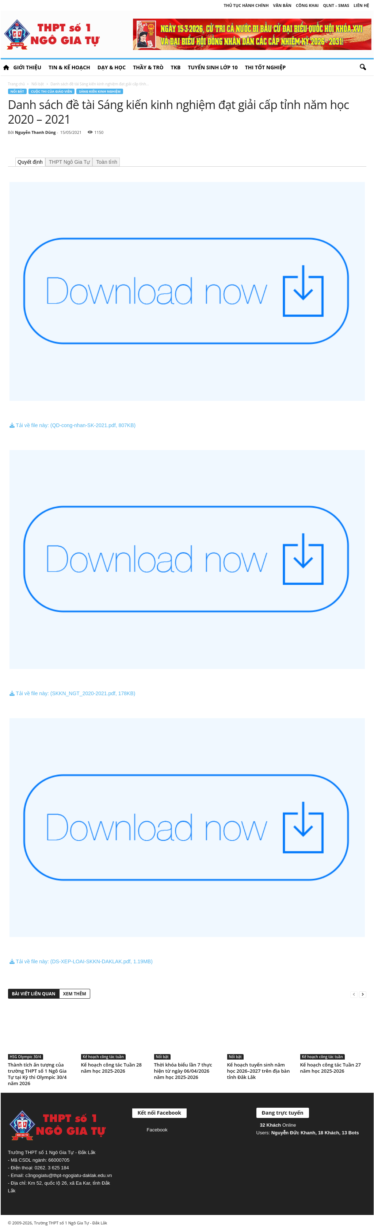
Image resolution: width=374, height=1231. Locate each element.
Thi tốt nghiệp (265, 67)
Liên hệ (361, 5)
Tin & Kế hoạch (69, 67)
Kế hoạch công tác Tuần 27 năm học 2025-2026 (330, 1067)
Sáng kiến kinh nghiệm (100, 91)
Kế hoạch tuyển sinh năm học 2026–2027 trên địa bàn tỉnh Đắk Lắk (258, 1070)
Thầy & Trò (148, 67)
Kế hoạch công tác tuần (103, 1056)
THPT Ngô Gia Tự (68, 162)
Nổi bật (37, 83)
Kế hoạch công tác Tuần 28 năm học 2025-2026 (111, 1067)
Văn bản (282, 5)
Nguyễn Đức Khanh (293, 1132)
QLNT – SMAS (336, 5)
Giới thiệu (27, 67)
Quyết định (30, 162)
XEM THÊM (74, 994)
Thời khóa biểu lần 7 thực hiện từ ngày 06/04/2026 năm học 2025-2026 (183, 1070)
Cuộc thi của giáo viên (51, 91)
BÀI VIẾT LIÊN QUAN (34, 994)
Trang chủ (16, 83)
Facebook (157, 1130)
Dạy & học (112, 67)
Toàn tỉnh (106, 162)
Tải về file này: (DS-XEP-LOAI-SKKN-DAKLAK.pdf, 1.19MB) (81, 961)
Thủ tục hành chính (246, 5)
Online (278, 1125)
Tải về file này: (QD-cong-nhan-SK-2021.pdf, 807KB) (72, 425)
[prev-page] (354, 994)
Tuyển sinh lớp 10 (212, 67)
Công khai (307, 5)
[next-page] (362, 994)
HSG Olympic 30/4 (25, 1056)
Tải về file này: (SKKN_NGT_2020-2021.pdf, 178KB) (72, 693)
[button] (363, 67)
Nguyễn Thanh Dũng (35, 132)
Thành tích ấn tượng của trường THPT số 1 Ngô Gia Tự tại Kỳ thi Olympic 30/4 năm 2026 (37, 1074)
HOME (6, 67)
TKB (176, 67)
